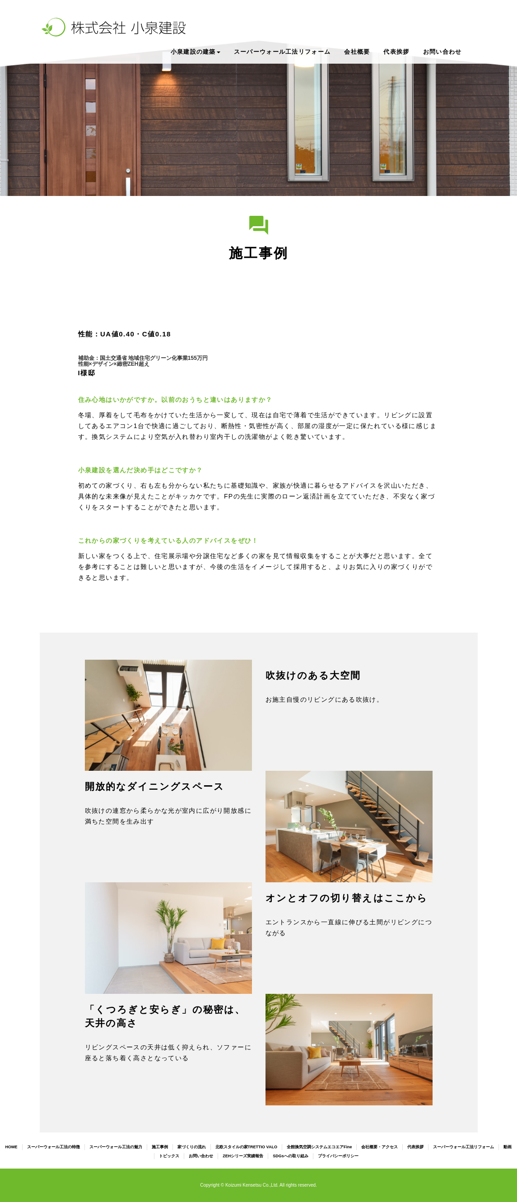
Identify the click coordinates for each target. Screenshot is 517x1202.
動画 (507, 1147)
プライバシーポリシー (338, 1156)
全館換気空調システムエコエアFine (319, 1147)
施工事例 (160, 1147)
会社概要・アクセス (379, 1147)
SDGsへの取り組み (290, 1156)
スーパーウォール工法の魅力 (115, 1147)
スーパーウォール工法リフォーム (282, 51)
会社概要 (357, 51)
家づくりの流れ (191, 1147)
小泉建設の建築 (195, 51)
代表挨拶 (396, 51)
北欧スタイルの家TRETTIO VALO (246, 1147)
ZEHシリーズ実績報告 (243, 1156)
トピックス (169, 1156)
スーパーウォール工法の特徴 (53, 1147)
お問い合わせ (442, 51)
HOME (11, 1147)
